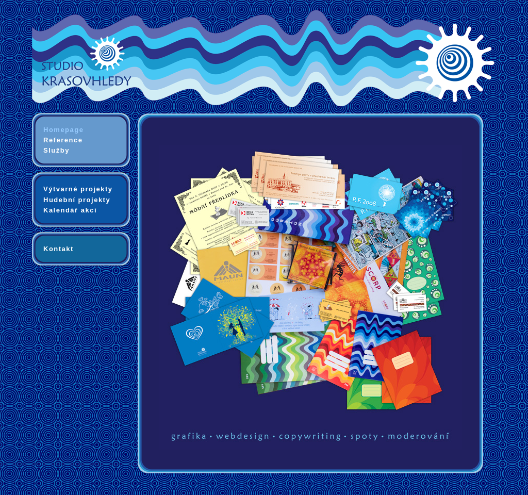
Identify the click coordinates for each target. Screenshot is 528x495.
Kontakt (58, 249)
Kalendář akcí (70, 210)
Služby (56, 150)
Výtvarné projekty (78, 189)
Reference (62, 140)
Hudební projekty (76, 200)
